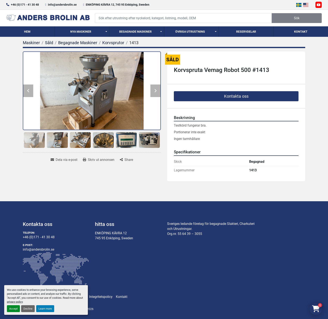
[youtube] (318, 5)
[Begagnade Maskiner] (77, 42)
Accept (13, 308)
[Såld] (49, 42)
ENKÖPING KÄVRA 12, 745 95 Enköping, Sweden (117, 4)
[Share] (126, 160)
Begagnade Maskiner (135, 31)
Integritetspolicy (101, 297)
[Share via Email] (64, 160)
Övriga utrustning (190, 31)
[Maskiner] (31, 42)
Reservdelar (246, 31)
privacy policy (15, 301)
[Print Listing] (98, 160)
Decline (27, 308)
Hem (27, 31)
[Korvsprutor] (113, 42)
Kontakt (301, 31)
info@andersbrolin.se (62, 4)
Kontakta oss (236, 96)
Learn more (45, 308)
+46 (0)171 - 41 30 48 (25, 4)
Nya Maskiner (80, 31)
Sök (297, 18)
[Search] (183, 18)
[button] (82, 31)
